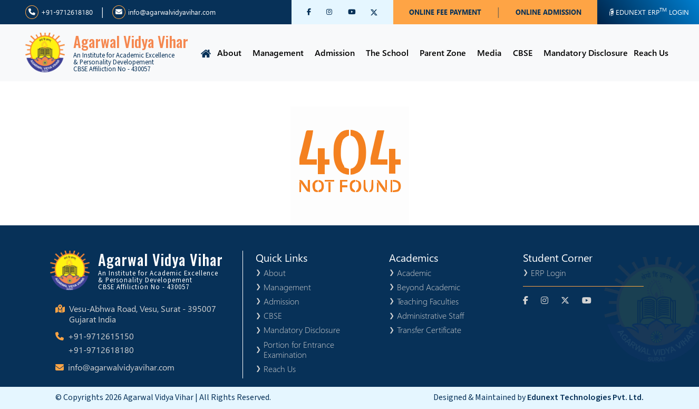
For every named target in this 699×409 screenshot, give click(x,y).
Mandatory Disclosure (585, 52)
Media (489, 52)
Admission (335, 52)
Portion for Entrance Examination (299, 349)
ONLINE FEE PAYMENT (445, 11)
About (229, 52)
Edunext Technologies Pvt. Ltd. (585, 397)
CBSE (522, 52)
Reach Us (651, 52)
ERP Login (548, 273)
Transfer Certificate (429, 330)
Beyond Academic (428, 287)
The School (387, 52)
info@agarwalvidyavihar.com (164, 12)
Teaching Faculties (428, 301)
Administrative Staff (430, 315)
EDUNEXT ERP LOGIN (648, 11)
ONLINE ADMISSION (548, 11)
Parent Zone (443, 52)
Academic (414, 273)
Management (278, 52)
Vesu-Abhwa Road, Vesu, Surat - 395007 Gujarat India (142, 314)
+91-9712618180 (59, 12)
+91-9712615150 (101, 335)
